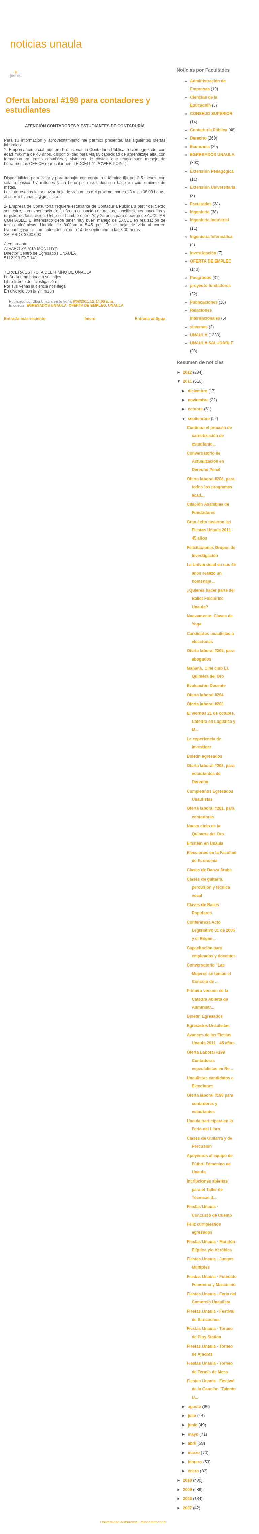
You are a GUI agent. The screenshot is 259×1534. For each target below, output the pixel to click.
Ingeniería (199, 212)
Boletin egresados (204, 756)
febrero (195, 1462)
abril (192, 1443)
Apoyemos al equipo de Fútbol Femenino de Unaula (209, 1163)
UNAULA (115, 305)
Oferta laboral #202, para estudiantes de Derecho (210, 774)
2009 (188, 1489)
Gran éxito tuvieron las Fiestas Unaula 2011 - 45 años (210, 530)
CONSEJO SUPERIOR (211, 113)
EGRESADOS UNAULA (47, 305)
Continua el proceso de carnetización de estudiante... (209, 436)
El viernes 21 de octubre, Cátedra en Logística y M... (211, 721)
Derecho (198, 138)
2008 (188, 1498)
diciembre (198, 391)
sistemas (199, 327)
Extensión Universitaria (212, 187)
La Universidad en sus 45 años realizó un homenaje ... (211, 573)
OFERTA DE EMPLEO (87, 305)
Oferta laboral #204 (205, 695)
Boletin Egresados (205, 1016)
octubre (196, 409)
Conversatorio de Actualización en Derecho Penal (205, 461)
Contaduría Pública (208, 130)
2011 (188, 381)
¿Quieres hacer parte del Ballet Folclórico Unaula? (211, 598)
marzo (194, 1452)
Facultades (201, 204)
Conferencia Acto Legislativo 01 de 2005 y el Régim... (211, 930)
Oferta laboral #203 (205, 704)
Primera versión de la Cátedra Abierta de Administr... (207, 999)
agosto (195, 1406)
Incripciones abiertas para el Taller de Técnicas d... (207, 1189)
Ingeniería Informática (211, 236)
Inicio (90, 318)
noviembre (199, 400)
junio (193, 1425)
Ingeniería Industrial (209, 220)
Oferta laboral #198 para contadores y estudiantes (210, 1103)
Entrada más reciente (24, 318)
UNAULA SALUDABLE (211, 343)
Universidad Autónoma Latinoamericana (132, 1522)
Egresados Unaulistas (208, 1025)
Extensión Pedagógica (212, 171)
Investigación (203, 253)
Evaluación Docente (206, 685)
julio (192, 1415)
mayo (193, 1434)
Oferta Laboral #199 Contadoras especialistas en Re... (210, 1060)
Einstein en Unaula (205, 843)
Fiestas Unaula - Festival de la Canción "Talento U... (211, 1389)
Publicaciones (204, 302)
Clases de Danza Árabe (209, 870)
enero (194, 1471)
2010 (188, 1480)
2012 (188, 372)
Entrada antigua (150, 318)
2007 (188, 1508)
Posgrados (200, 277)
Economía (200, 146)
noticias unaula (46, 44)
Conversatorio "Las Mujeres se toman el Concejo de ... (209, 973)
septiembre (199, 418)
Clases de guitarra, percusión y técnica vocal (208, 887)
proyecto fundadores (210, 285)
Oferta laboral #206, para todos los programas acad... (210, 487)
